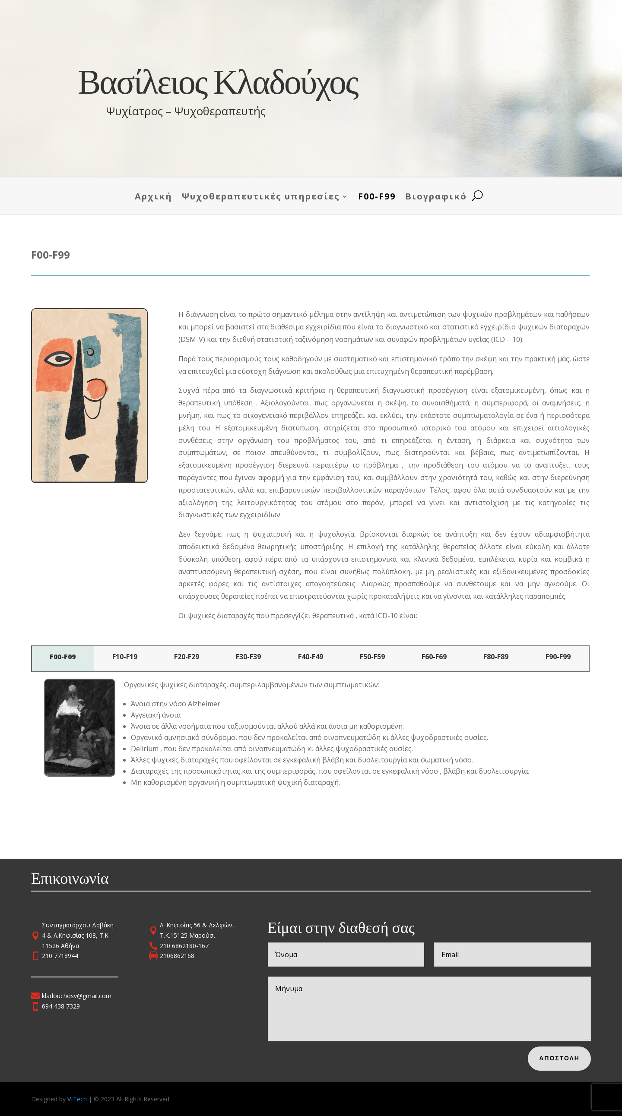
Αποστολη (567, 1057)
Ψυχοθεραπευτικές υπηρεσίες (261, 197)
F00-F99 (377, 197)
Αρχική (153, 197)
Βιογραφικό (436, 197)
